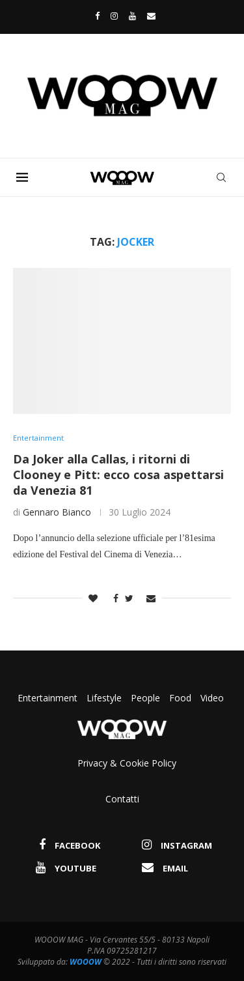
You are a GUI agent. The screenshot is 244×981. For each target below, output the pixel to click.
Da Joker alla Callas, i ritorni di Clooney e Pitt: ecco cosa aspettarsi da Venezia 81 (118, 474)
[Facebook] (94, 16)
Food (180, 698)
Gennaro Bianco (57, 512)
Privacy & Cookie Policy (126, 763)
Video (212, 698)
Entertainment (49, 698)
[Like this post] (93, 598)
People (145, 698)
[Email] (151, 16)
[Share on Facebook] (112, 598)
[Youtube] (132, 16)
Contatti (122, 799)
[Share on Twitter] (129, 598)
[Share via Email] (151, 598)
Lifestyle (105, 698)
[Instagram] (114, 16)
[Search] (221, 177)
